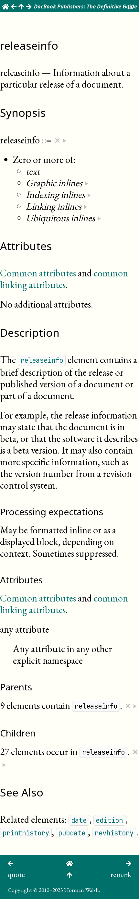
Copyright (20, 889)
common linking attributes (64, 279)
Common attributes (38, 273)
